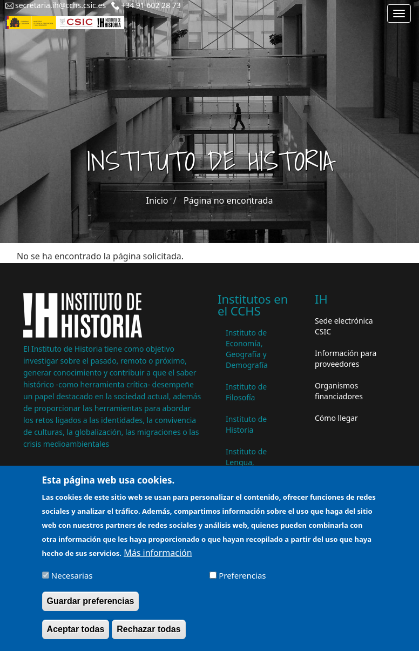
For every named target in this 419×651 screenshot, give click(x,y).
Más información (158, 558)
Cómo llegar (336, 418)
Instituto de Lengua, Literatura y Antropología (249, 467)
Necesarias (72, 580)
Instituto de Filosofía (246, 391)
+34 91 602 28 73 (151, 5)
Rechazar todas (148, 634)
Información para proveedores (345, 358)
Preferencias (242, 580)
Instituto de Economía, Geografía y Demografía (247, 348)
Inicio (157, 200)
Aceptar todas (76, 634)
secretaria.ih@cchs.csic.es (60, 5)
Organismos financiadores (339, 390)
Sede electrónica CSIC (344, 326)
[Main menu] (399, 13)
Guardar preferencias (90, 605)
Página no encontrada (228, 200)
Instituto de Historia (246, 424)
